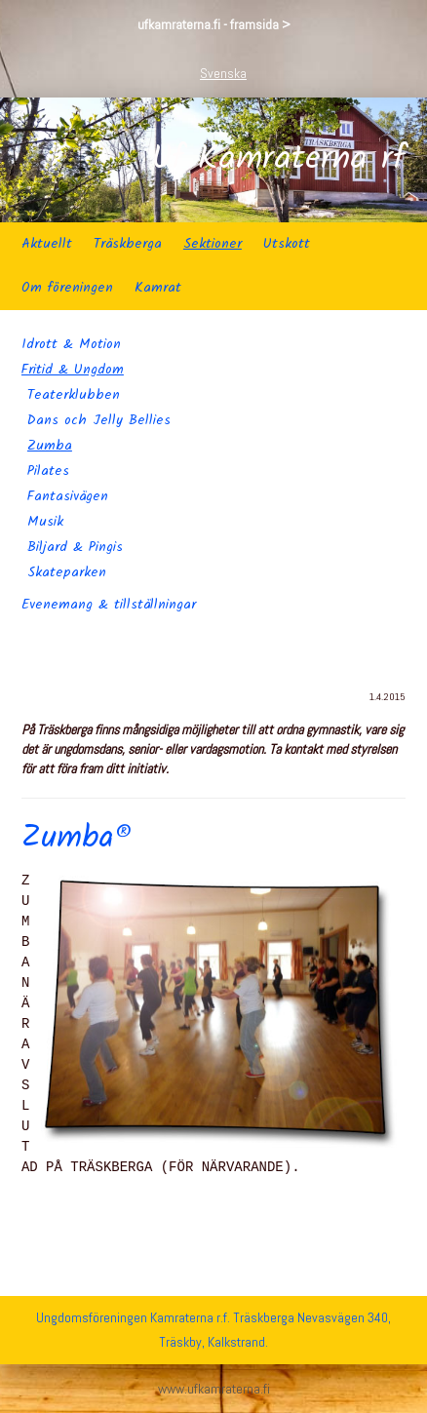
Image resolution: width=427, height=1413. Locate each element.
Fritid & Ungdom (72, 369)
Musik (45, 521)
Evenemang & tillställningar (108, 604)
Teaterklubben (73, 395)
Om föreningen (67, 287)
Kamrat (158, 287)
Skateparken (66, 572)
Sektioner (212, 244)
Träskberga (128, 244)
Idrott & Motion (71, 344)
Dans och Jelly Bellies (99, 420)
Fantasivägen (67, 496)
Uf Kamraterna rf (278, 160)
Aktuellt (46, 244)
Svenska (223, 73)
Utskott (286, 244)
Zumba (49, 445)
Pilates (48, 471)
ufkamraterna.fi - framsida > (214, 24)
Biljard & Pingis (75, 547)
